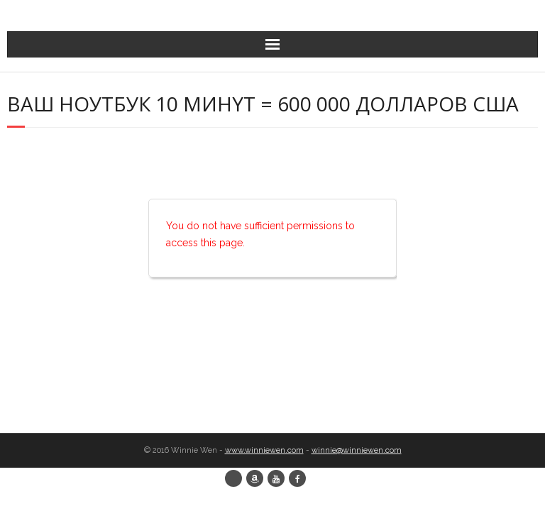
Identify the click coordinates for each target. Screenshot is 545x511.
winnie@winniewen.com (357, 450)
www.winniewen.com (264, 450)
